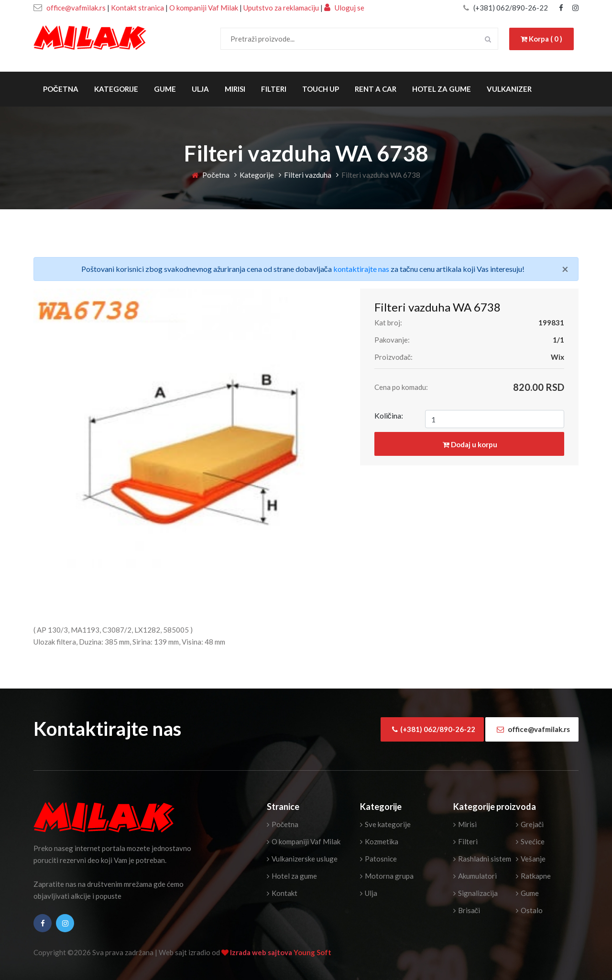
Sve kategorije (385, 824)
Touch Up (320, 89)
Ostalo (529, 910)
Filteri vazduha (307, 175)
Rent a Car (375, 89)
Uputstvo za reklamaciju (281, 7)
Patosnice (378, 858)
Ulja (200, 89)
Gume (165, 89)
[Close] (565, 269)
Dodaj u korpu (470, 444)
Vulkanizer (509, 89)
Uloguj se (344, 7)
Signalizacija (475, 893)
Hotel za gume (441, 89)
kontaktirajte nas (361, 268)
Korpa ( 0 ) (541, 38)
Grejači (530, 824)
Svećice (530, 841)
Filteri (273, 89)
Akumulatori (475, 876)
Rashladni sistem (482, 858)
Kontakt (282, 893)
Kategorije (116, 89)
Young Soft (312, 952)
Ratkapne (533, 876)
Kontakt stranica (137, 7)
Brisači (467, 910)
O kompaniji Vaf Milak (203, 7)
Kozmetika (379, 841)
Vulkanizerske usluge (302, 858)
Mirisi (235, 89)
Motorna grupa (387, 876)
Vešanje (531, 858)
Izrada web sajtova (262, 952)
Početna (60, 89)
